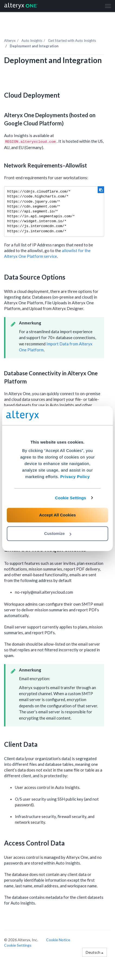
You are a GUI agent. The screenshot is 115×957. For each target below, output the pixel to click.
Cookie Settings (70, 497)
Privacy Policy (75, 476)
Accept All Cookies (57, 515)
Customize (57, 533)
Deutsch (94, 952)
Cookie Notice (58, 939)
